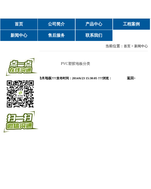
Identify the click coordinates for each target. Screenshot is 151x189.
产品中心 (93, 24)
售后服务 (56, 35)
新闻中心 (18, 35)
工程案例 (131, 24)
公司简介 (56, 24)
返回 (131, 78)
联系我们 (93, 35)
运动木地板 (43, 78)
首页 (19, 24)
